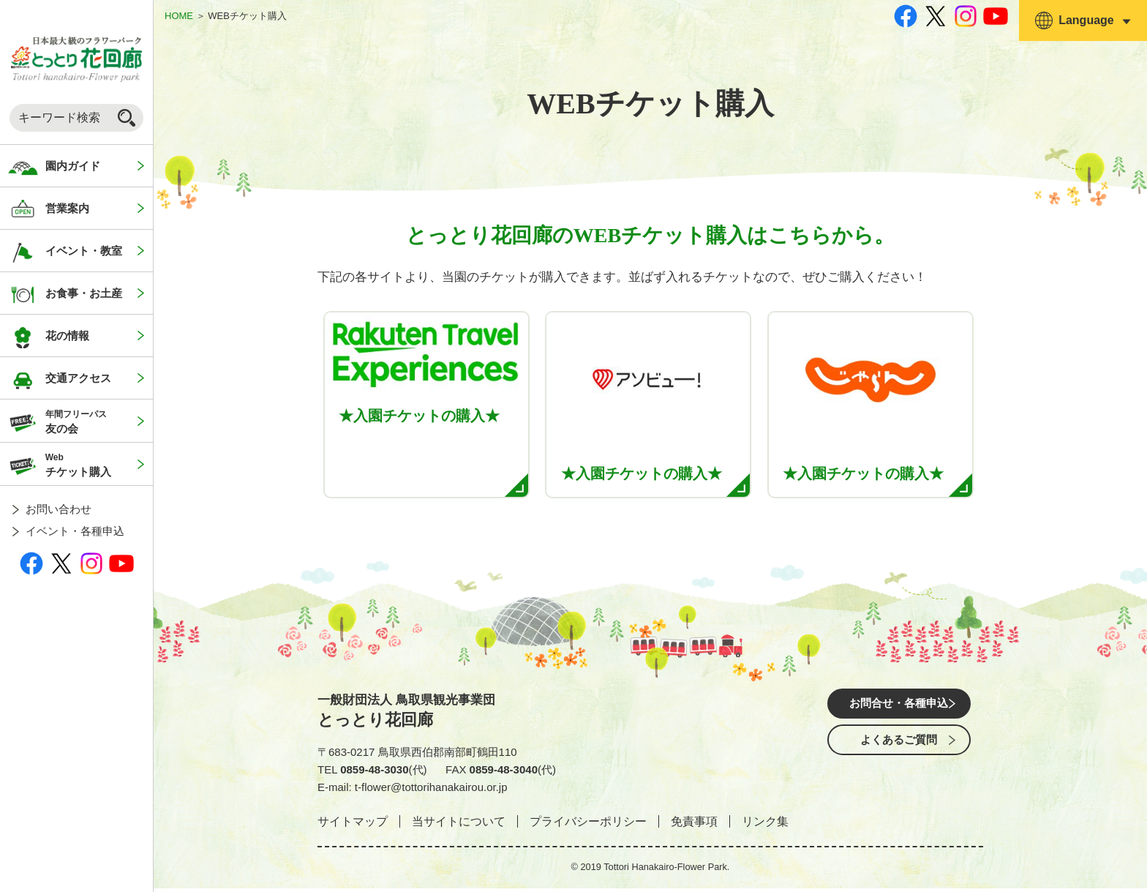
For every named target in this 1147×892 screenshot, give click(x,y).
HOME (179, 15)
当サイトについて (458, 826)
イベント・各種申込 (75, 531)
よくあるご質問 (899, 749)
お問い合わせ (58, 509)
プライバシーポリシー (588, 826)
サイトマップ (352, 826)
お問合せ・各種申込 (899, 708)
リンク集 (765, 826)
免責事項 (694, 826)
